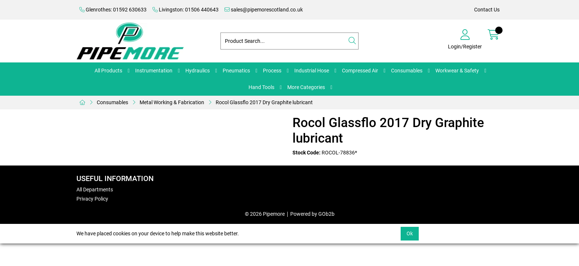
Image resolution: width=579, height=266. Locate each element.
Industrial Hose (311, 71)
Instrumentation (153, 71)
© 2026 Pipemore (265, 214)
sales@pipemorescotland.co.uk (264, 10)
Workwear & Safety (457, 71)
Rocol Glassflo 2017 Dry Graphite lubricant (264, 102)
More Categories (306, 87)
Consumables (406, 71)
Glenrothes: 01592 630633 (113, 10)
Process (272, 71)
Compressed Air (360, 71)
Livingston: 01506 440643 (186, 10)
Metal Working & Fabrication (172, 102)
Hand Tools (261, 87)
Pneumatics (236, 71)
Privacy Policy (92, 199)
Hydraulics (197, 71)
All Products (108, 71)
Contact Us (487, 10)
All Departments (94, 189)
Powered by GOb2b (312, 214)
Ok (410, 233)
